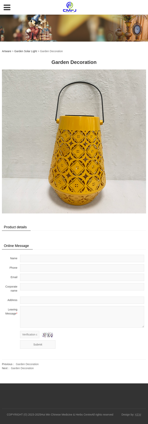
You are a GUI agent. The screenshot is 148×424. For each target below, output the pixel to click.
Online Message (16, 246)
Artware (6, 51)
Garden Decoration (27, 364)
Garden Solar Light (25, 51)
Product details (15, 227)
